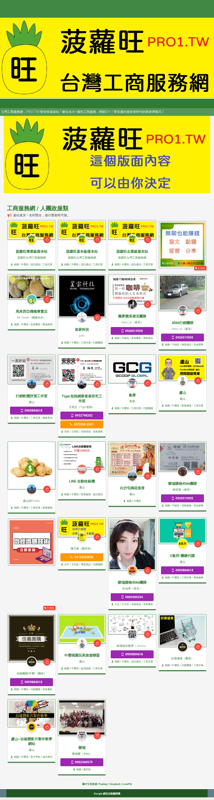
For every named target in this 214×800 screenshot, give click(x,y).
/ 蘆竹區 (86, 769)
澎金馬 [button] (146, 103)
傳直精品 (148, 338)
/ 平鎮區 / (125, 338)
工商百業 (47, 264)
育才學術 (35, 756)
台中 (65, 564)
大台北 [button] (47, 103)
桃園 (15, 264)
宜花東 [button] (130, 103)
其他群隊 (198, 344)
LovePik (127, 784)
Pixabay (103, 784)
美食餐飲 (35, 324)
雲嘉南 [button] (96, 103)
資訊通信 (35, 264)
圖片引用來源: (90, 784)
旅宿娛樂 (86, 668)
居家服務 (98, 431)
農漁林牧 (47, 324)
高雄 (65, 431)
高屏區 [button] (113, 103)
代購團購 (98, 342)
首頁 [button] (10, 103)
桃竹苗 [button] (63, 103)
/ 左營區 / (75, 431)
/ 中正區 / (125, 604)
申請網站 (164, 103)
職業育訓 (47, 417)
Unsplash (114, 784)
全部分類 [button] (29, 103)
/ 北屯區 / (75, 564)
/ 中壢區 (136, 500)
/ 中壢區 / (25, 264)
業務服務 (186, 405)
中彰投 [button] (80, 103)
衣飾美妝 (86, 431)
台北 (115, 604)
